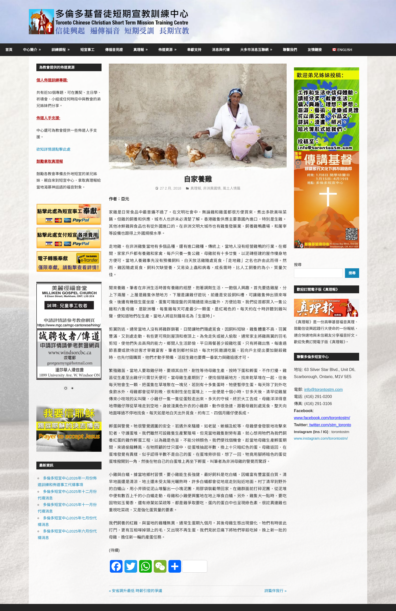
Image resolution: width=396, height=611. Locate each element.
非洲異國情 (212, 188)
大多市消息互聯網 (254, 49)
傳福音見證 (114, 49)
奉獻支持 (194, 49)
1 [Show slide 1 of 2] (65, 388)
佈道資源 (165, 49)
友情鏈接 (315, 49)
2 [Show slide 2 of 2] (72, 388)
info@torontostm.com (323, 389)
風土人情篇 (231, 188)
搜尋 (298, 264)
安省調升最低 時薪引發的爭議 (137, 591)
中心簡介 (30, 49)
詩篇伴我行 (273, 591)
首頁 (8, 49)
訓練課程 (59, 49)
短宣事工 (87, 49)
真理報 (138, 49)
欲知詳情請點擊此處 (53, 149)
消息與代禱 (221, 49)
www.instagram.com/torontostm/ (321, 438)
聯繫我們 (290, 49)
